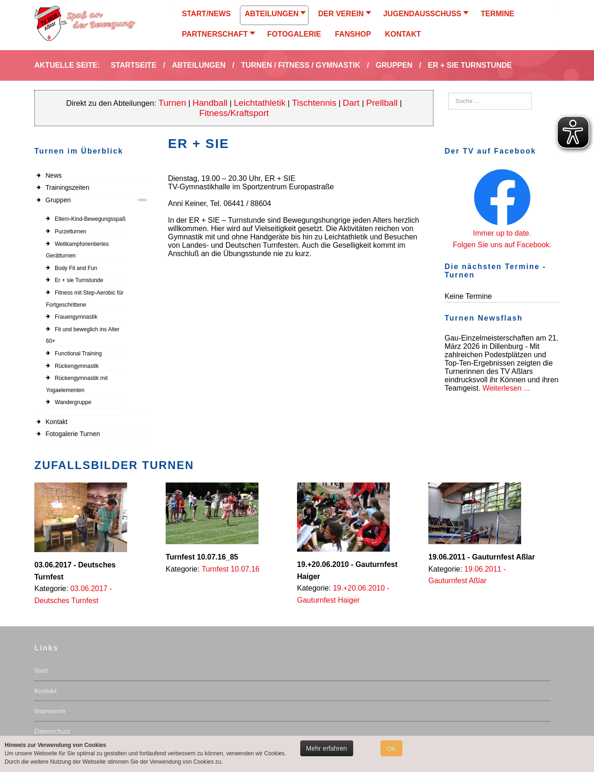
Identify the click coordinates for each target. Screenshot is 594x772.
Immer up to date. (502, 233)
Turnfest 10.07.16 (230, 569)
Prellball (382, 103)
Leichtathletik (260, 103)
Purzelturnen (70, 231)
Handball (210, 103)
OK (391, 748)
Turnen (172, 103)
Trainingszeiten (67, 187)
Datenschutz (52, 731)
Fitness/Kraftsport (234, 113)
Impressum (49, 710)
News (53, 175)
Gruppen (58, 200)
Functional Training (78, 353)
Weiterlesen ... (506, 388)
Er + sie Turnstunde (79, 280)
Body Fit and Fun (76, 268)
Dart (352, 103)
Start (41, 670)
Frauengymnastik (76, 317)
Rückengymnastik (77, 366)
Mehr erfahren (326, 748)
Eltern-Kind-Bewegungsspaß (90, 219)
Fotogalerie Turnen (72, 433)
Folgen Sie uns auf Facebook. (502, 245)
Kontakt (56, 421)
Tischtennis (314, 103)
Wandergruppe (73, 402)
